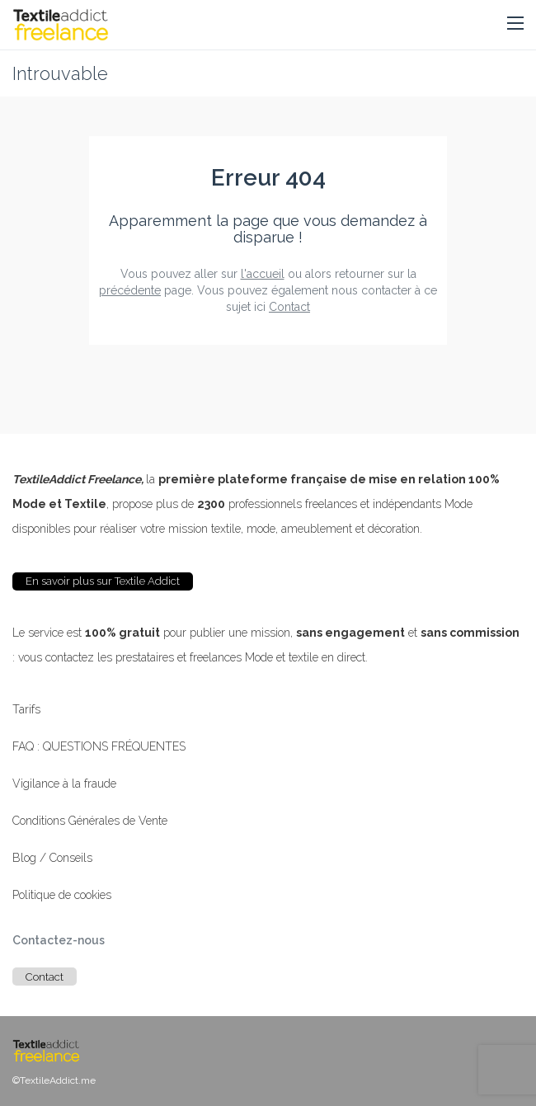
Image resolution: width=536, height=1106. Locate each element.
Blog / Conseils (52, 857)
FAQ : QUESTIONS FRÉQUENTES (99, 746)
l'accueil (262, 273)
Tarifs (26, 709)
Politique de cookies (61, 894)
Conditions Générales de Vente (89, 820)
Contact (289, 306)
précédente (130, 290)
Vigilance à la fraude (64, 783)
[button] (515, 24)
